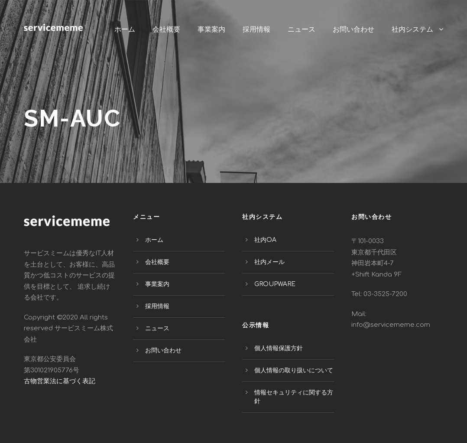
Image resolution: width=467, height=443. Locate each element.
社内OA (265, 240)
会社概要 (166, 29)
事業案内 (211, 29)
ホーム (124, 29)
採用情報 (256, 29)
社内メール (269, 262)
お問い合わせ (353, 29)
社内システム (412, 29)
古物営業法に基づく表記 (59, 381)
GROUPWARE (274, 284)
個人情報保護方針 (278, 348)
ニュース (301, 29)
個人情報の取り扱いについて (293, 370)
